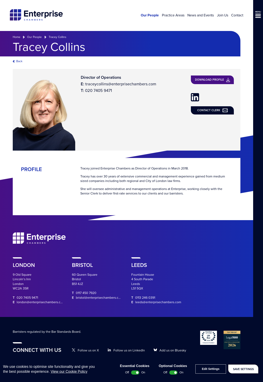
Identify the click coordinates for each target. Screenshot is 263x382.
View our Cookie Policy (69, 375)
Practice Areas (173, 15)
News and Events (200, 15)
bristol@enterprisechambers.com (99, 298)
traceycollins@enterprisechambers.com (120, 84)
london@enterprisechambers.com (41, 302)
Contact (237, 15)
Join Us (222, 15)
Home (16, 37)
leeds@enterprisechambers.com (158, 302)
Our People (150, 15)
